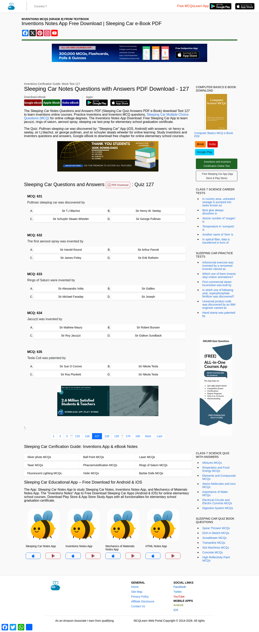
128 (106, 436)
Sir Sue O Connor (71, 366)
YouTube (179, 596)
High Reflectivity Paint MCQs (216, 559)
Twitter (177, 591)
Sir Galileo (148, 288)
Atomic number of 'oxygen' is (219, 220)
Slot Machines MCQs (215, 547)
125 (77, 436)
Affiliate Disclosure (142, 601)
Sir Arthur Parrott (148, 249)
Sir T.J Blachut (71, 210)
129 (116, 436)
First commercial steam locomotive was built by (217, 283)
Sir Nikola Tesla (148, 366)
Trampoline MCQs (213, 542)
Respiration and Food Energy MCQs (215, 469)
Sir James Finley (70, 257)
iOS (175, 610)
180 (137, 436)
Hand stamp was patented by (218, 314)
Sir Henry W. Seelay (148, 210)
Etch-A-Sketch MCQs (215, 533)
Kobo (212, 144)
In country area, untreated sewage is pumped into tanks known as (218, 202)
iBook (200, 144)
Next (148, 436)
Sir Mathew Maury (70, 327)
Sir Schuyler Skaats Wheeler (71, 219)
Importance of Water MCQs (215, 493)
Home (135, 586)
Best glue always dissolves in (213, 212)
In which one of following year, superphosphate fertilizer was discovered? (218, 293)
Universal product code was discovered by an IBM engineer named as (218, 304)
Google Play (204, 152)
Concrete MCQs (212, 552)
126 (87, 436)
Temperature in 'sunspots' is (218, 228)
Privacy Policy (140, 596)
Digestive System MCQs (217, 508)
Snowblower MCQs (214, 537)
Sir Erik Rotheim (148, 257)
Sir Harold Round (71, 249)
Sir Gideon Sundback (148, 335)
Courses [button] (39, 6)
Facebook (179, 586)
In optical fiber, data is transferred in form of (216, 241)
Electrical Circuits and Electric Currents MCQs (217, 501)
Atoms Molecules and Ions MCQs (219, 485)
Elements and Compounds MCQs (219, 477)
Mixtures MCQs (212, 462)
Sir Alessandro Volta (70, 288)
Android (178, 605)
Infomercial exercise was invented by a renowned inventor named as (217, 266)
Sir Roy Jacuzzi (71, 335)
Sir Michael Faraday (71, 296)
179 (128, 436)
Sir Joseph (148, 296)
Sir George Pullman (148, 219)
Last (159, 436)
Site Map (136, 591)
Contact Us (138, 606)
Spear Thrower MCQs (216, 528)
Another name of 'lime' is (217, 234)
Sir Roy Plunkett (71, 374)
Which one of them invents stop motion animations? (219, 275)
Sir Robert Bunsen (148, 327)
